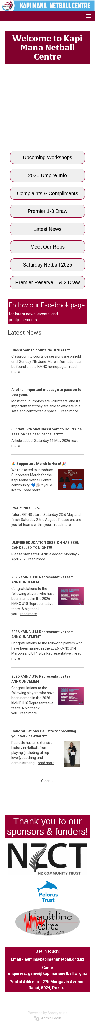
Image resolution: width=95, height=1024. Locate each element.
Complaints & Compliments (47, 193)
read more (69, 411)
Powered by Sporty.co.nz (47, 1013)
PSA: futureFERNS (26, 508)
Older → (47, 781)
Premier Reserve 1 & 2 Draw (47, 282)
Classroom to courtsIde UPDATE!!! (40, 350)
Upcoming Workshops (47, 157)
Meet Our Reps (47, 247)
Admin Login (47, 1018)
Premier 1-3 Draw (47, 211)
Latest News (47, 229)
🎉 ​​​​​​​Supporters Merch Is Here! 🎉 (38, 464)
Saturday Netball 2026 (47, 265)
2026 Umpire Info (47, 175)
